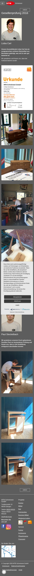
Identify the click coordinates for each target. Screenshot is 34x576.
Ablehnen (17, 301)
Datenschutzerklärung (19, 312)
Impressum (5, 566)
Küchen (20, 503)
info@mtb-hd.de (6, 517)
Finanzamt (21, 539)
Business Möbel (23, 515)
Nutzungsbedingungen (9, 570)
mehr (17, 305)
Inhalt (20, 570)
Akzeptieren (17, 297)
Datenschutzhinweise (18, 566)
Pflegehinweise (23, 536)
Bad (19, 509)
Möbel (20, 506)
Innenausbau (22, 512)
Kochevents (22, 533)
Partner (20, 530)
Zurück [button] (25, 9)
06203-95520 (10, 509)
